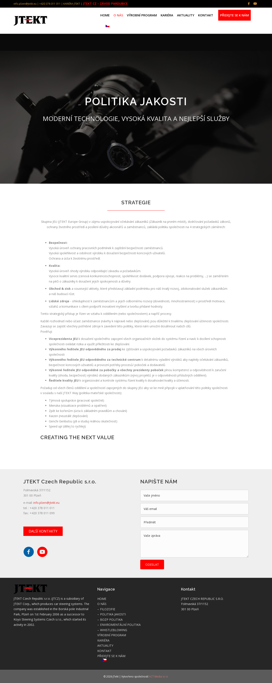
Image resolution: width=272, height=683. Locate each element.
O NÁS (118, 15)
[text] (194, 495)
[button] (43, 531)
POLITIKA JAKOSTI (113, 614)
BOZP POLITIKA (111, 620)
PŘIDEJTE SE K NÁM (234, 15)
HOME (105, 15)
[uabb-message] (194, 544)
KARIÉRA (167, 15)
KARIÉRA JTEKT (71, 4)
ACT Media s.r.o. (159, 676)
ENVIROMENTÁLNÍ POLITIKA (120, 625)
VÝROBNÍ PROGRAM (142, 15)
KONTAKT (205, 15)
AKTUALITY (185, 15)
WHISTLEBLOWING (113, 630)
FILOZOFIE (107, 609)
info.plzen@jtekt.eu (46, 503)
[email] (194, 508)
